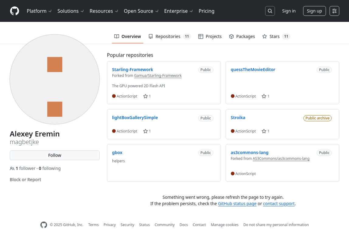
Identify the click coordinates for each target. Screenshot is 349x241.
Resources (104, 11)
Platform (40, 11)
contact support (279, 203)
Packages (242, 36)
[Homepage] (14, 11)
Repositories (169, 36)
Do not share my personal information (276, 224)
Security (127, 224)
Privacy (110, 224)
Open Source (141, 11)
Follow (54, 155)
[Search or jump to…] (270, 10)
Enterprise (179, 11)
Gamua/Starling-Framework (158, 75)
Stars (276, 36)
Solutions (71, 11)
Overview (127, 36)
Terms (93, 224)
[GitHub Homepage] (43, 225)
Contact (199, 224)
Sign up (314, 11)
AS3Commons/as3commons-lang (281, 158)
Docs (184, 224)
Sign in (289, 11)
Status (144, 224)
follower (23, 168)
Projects (209, 36)
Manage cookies (224, 224)
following (50, 168)
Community (165, 224)
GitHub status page (237, 203)
